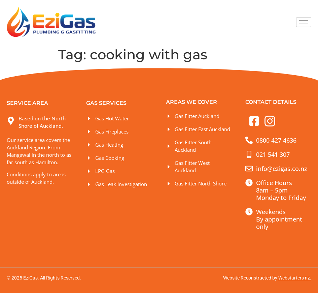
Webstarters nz (294, 278)
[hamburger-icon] (303, 22)
